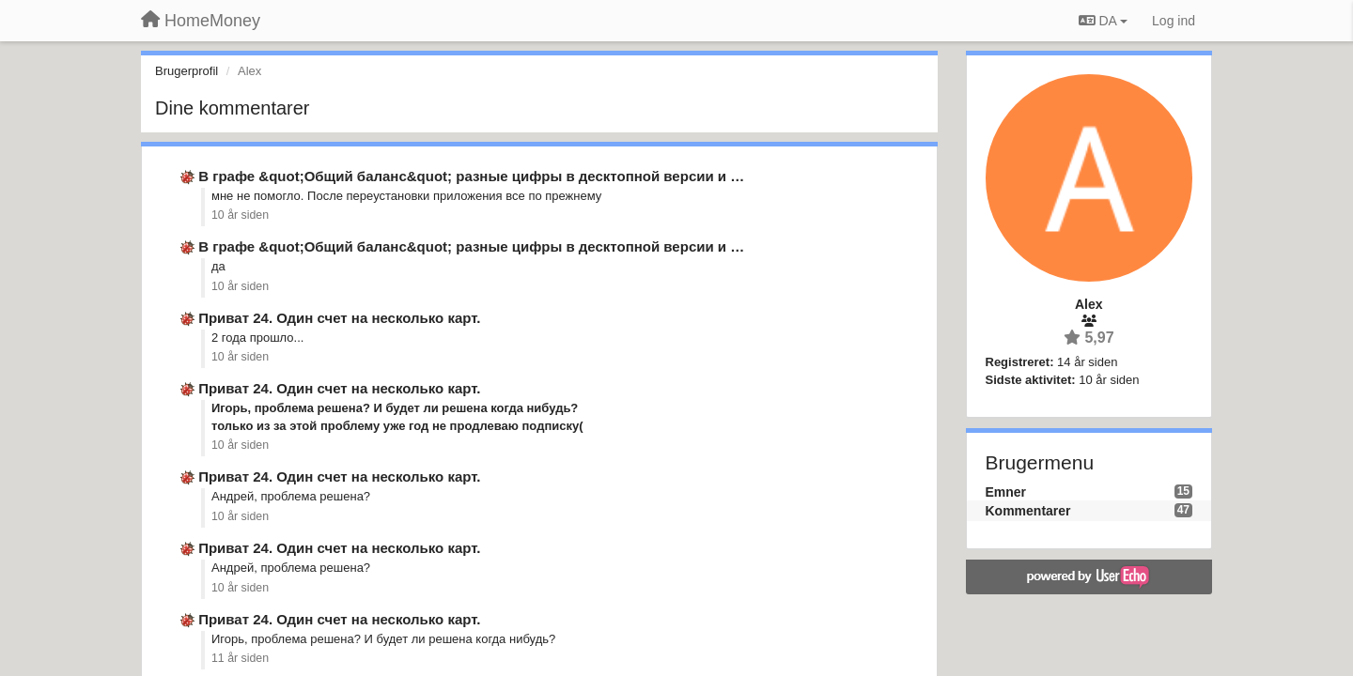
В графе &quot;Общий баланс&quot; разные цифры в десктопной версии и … (471, 176)
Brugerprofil (186, 71)
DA (1103, 20)
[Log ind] (1173, 21)
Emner (1006, 491)
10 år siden (240, 215)
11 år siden (240, 658)
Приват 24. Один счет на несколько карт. (339, 318)
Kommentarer (1028, 510)
